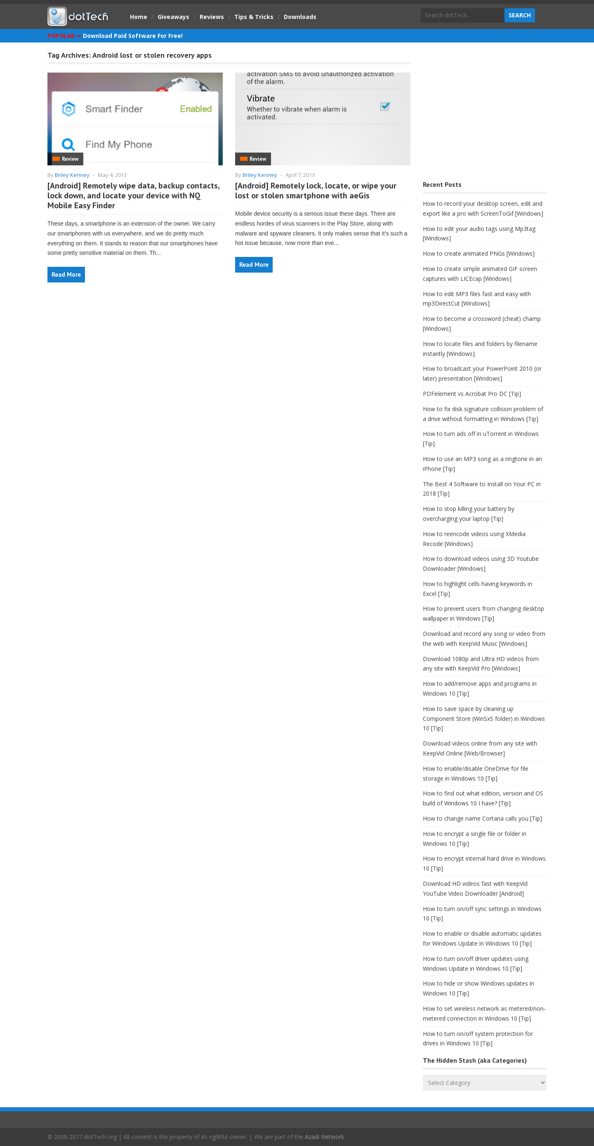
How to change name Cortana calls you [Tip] (482, 818)
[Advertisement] (485, 113)
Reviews (212, 17)
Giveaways (173, 17)
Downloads (300, 17)
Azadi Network (324, 1137)
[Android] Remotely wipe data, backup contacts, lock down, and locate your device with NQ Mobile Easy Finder (133, 195)
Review (70, 158)
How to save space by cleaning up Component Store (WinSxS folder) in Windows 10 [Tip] (484, 718)
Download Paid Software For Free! (133, 36)
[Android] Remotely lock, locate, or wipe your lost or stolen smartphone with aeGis (315, 190)
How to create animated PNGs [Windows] (479, 253)
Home (138, 17)
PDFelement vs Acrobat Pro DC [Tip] (472, 394)
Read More (66, 274)
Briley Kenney (72, 175)
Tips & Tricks (253, 17)
